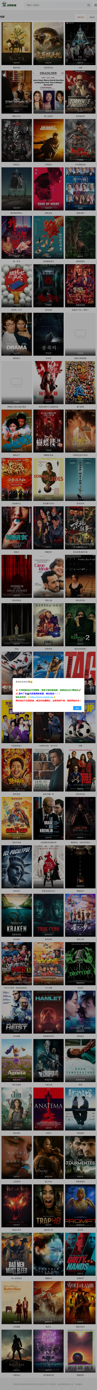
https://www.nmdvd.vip (41, 697)
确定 (77, 708)
